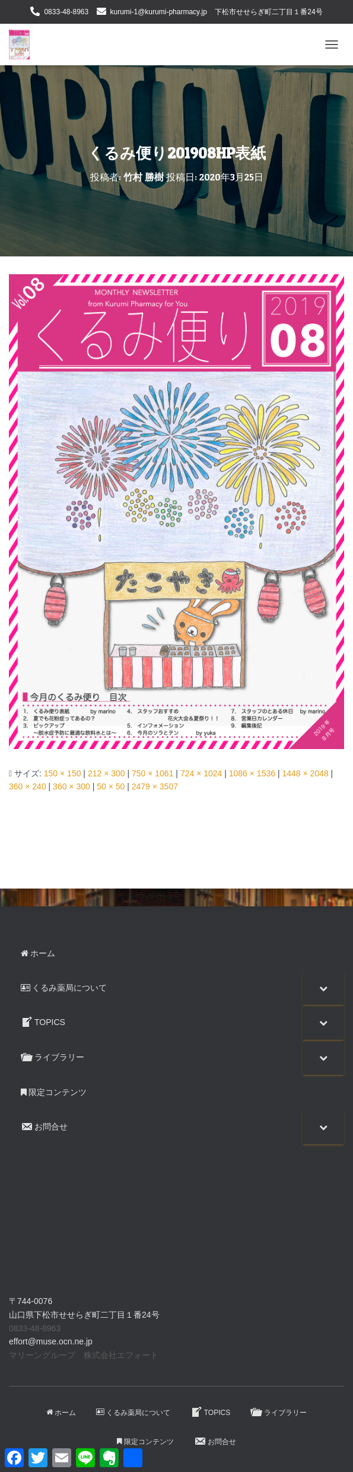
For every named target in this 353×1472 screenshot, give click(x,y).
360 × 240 (27, 786)
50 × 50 (111, 786)
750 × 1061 (152, 773)
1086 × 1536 (252, 773)
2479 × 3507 (155, 786)
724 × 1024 (201, 773)
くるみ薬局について (133, 1412)
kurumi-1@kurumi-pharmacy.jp (158, 12)
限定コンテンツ (145, 1442)
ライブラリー (278, 1412)
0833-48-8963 (66, 12)
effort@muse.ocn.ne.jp (51, 1341)
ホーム (61, 1412)
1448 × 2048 (305, 773)
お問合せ (215, 1441)
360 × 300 (71, 786)
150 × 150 (62, 773)
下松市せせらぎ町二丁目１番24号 (268, 12)
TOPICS (210, 1412)
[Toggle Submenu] (323, 987)
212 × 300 (106, 773)
